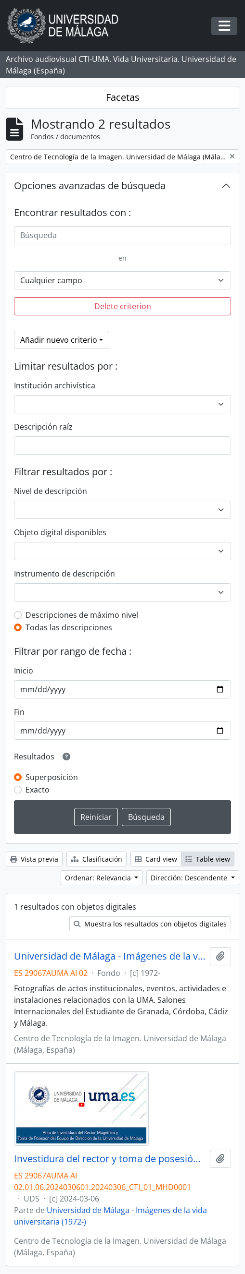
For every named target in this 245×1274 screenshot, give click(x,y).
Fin (19, 712)
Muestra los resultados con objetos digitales (150, 923)
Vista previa (34, 859)
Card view (156, 859)
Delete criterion (122, 306)
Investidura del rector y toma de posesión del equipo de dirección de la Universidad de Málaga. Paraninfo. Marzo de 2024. (110, 1159)
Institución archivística (54, 385)
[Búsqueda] (122, 235)
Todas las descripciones (69, 627)
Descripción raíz (43, 426)
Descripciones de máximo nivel (82, 615)
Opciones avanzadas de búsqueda (90, 185)
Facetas (123, 97)
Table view (207, 859)
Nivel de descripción (50, 491)
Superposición (52, 777)
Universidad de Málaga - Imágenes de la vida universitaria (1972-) (110, 956)
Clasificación (96, 859)
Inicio (23, 670)
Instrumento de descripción (64, 573)
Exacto (38, 789)
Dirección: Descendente (190, 877)
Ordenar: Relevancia (99, 877)
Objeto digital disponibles (60, 532)
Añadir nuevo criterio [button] (58, 340)
